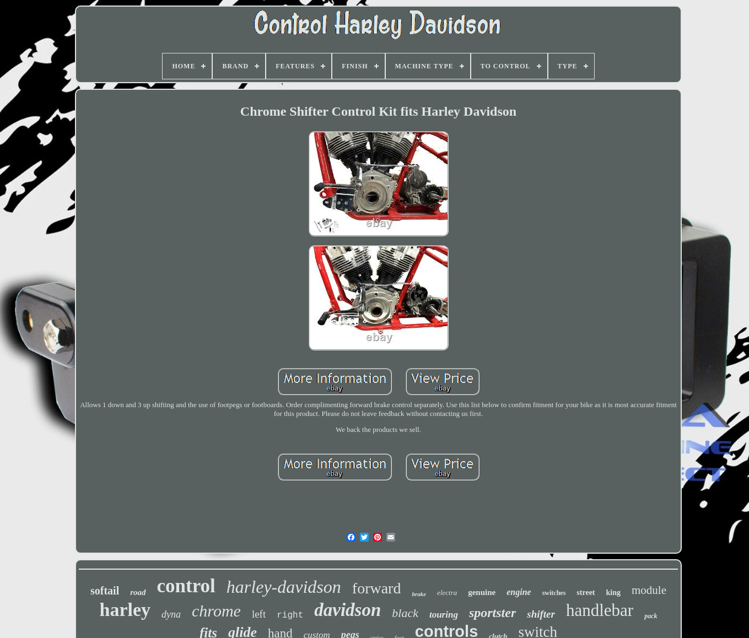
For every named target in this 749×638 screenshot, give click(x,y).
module (649, 590)
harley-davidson (284, 587)
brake (419, 594)
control (186, 586)
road (138, 592)
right (290, 615)
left (259, 614)
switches (554, 593)
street (585, 592)
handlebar (599, 610)
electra (447, 592)
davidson (347, 610)
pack (650, 616)
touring (443, 614)
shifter (541, 614)
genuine (481, 592)
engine (518, 592)
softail (104, 591)
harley (125, 609)
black (405, 613)
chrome (216, 611)
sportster (492, 612)
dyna (171, 614)
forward (376, 588)
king (613, 592)
